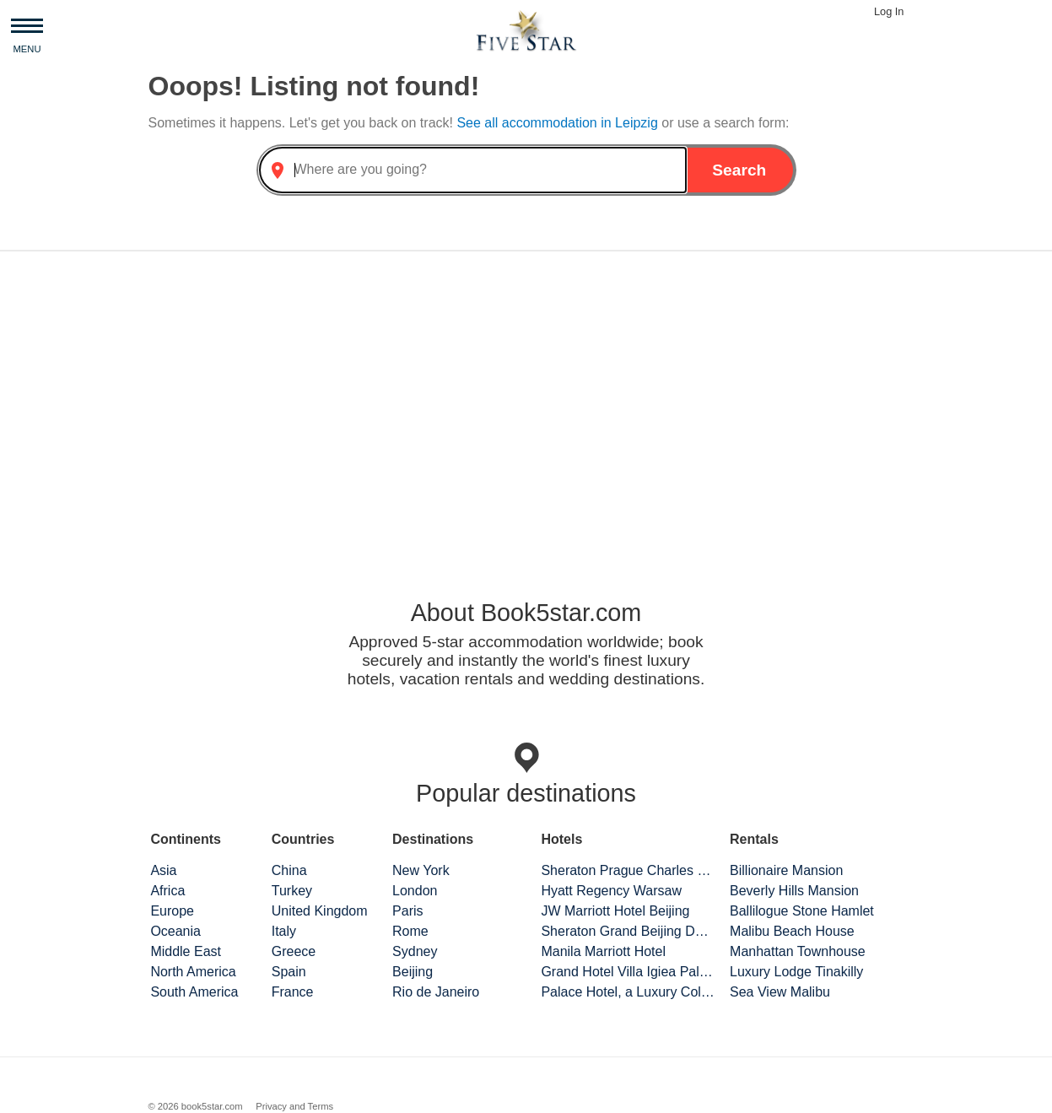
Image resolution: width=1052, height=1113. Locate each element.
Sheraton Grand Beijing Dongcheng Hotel (628, 931)
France (293, 992)
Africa (167, 890)
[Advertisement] (526, 396)
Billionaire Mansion (786, 870)
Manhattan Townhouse (798, 951)
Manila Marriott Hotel (603, 951)
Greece (294, 951)
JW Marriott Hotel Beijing (615, 911)
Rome (410, 931)
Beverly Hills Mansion (794, 890)
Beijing (412, 971)
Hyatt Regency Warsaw (611, 890)
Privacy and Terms (294, 1106)
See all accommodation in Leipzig (558, 123)
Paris (407, 911)
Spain (289, 971)
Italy (284, 931)
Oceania (175, 931)
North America (192, 971)
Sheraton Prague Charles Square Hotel (628, 870)
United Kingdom (320, 911)
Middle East (185, 951)
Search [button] (739, 170)
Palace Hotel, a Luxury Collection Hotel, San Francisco (628, 992)
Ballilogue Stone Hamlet (802, 911)
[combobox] (473, 170)
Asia (163, 870)
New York (421, 870)
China (289, 870)
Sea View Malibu (780, 992)
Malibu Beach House (792, 931)
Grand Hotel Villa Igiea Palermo (628, 971)
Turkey (292, 890)
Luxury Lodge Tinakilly (796, 971)
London (414, 890)
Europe (172, 911)
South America (194, 992)
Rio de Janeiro (435, 992)
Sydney (414, 951)
